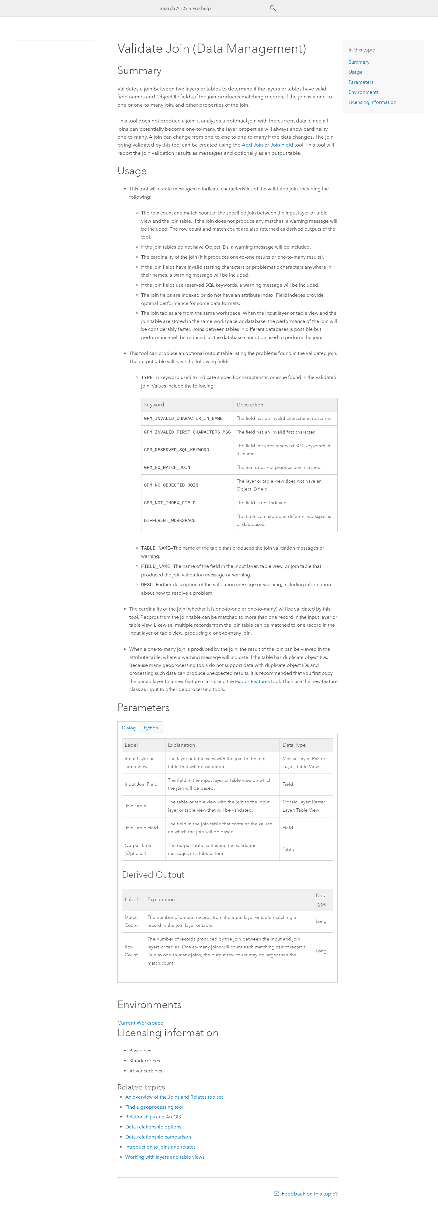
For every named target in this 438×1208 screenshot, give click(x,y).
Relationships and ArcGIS (153, 1119)
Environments (364, 92)
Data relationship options (153, 1129)
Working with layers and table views (164, 1159)
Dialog (129, 730)
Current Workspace (140, 1025)
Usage (356, 72)
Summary (359, 62)
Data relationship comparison (158, 1139)
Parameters (361, 82)
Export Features (252, 684)
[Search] (273, 8)
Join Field (281, 145)
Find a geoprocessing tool (154, 1109)
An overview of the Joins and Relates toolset (174, 1099)
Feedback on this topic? (310, 1196)
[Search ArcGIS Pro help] (213, 8)
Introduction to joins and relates (160, 1149)
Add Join (252, 145)
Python (151, 730)
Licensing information (372, 102)
